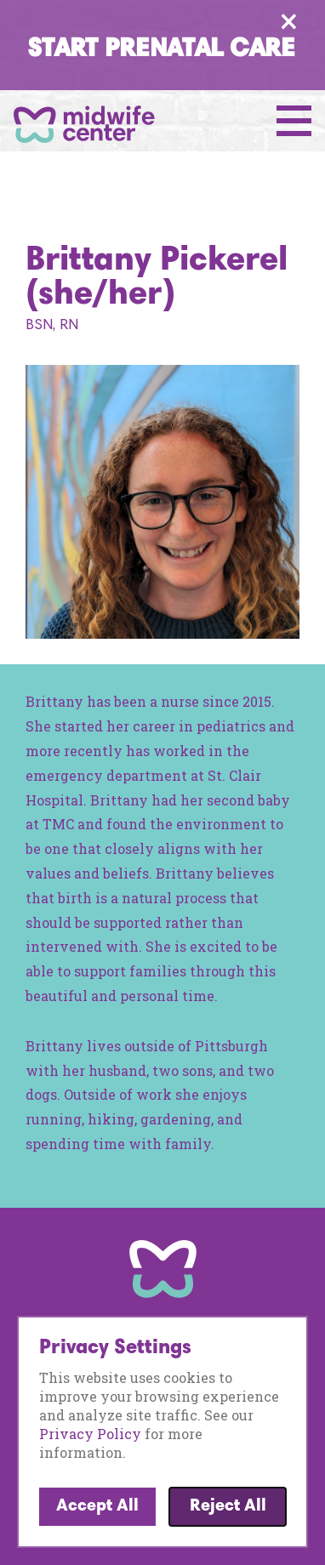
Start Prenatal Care (161, 50)
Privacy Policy (90, 1434)
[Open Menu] (294, 120)
